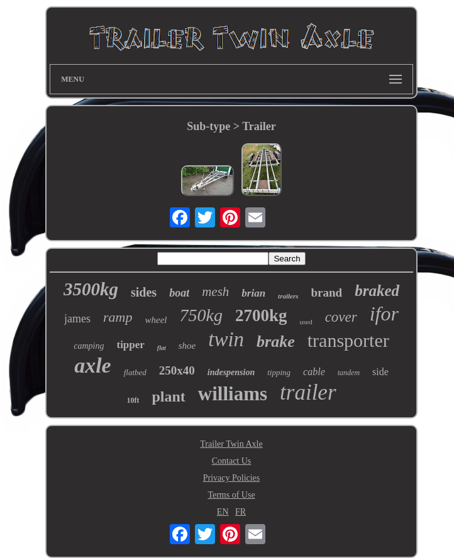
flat (161, 347)
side (380, 371)
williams (232, 394)
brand (327, 292)
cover (341, 317)
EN (223, 512)
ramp (117, 317)
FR (240, 512)
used (305, 322)
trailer (308, 392)
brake (276, 341)
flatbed (135, 372)
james (77, 318)
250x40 (177, 370)
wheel (156, 320)
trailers (288, 296)
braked (377, 290)
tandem (349, 372)
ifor (384, 313)
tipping (279, 372)
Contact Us (232, 461)
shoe (187, 346)
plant (168, 396)
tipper (130, 345)
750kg (201, 315)
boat (179, 293)
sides (144, 292)
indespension (231, 372)
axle (92, 365)
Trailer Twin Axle (231, 444)
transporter (348, 340)
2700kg (261, 315)
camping (89, 346)
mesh (215, 291)
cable (314, 371)
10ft (132, 400)
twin (226, 339)
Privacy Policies (231, 478)
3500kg (91, 289)
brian (253, 293)
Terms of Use (231, 495)
